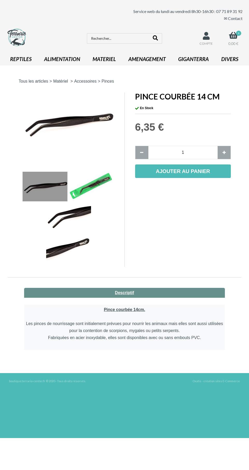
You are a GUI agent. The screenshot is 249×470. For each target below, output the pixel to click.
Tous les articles (33, 81)
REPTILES (21, 59)
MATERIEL (104, 59)
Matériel (61, 81)
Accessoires (85, 81)
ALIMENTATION (62, 59)
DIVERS (229, 59)
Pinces (107, 81)
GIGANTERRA (193, 59)
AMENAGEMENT (147, 59)
